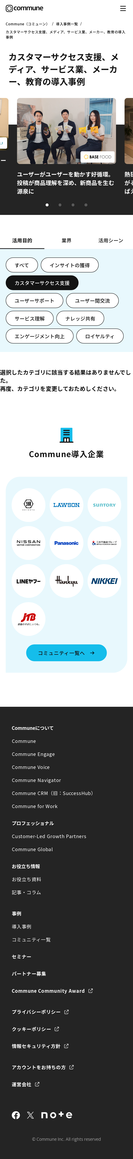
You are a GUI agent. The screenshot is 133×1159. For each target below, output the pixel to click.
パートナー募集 (29, 973)
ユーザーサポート (34, 300)
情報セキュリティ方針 (36, 1045)
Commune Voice (31, 766)
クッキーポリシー (31, 1028)
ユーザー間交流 (92, 300)
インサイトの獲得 (70, 265)
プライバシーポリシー (36, 1011)
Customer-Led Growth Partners (49, 836)
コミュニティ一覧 (31, 939)
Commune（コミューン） (28, 23)
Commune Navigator (36, 779)
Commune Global (32, 849)
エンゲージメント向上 (40, 336)
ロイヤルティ (100, 336)
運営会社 (21, 1084)
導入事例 (21, 926)
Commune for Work (35, 805)
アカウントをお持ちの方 (39, 1067)
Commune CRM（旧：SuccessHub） (54, 792)
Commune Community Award (48, 990)
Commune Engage (33, 753)
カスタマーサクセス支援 (42, 282)
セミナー (21, 956)
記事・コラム (26, 892)
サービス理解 (30, 318)
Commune (24, 740)
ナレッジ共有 (80, 318)
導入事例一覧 (67, 23)
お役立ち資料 (26, 879)
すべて (22, 265)
